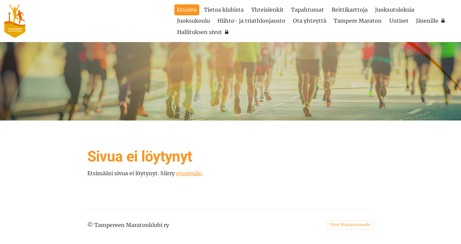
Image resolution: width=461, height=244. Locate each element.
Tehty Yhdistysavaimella (350, 225)
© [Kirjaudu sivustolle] (90, 225)
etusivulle (189, 173)
